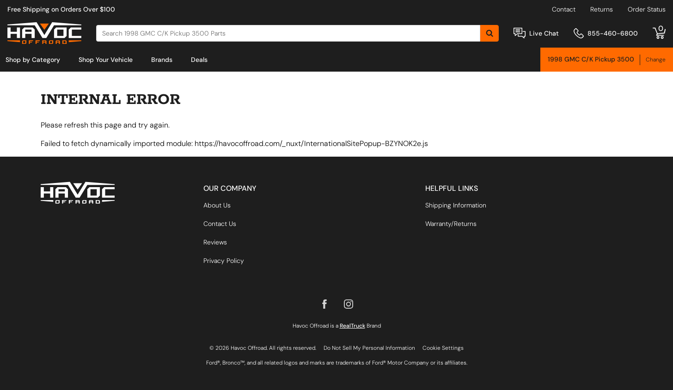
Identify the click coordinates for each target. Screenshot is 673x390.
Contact (563, 9)
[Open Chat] (520, 33)
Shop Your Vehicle (106, 59)
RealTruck (352, 325)
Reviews (215, 242)
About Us (217, 205)
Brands (161, 59)
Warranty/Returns (451, 223)
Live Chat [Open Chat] (544, 33)
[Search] (288, 33)
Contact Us (219, 223)
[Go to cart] (659, 33)
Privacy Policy (223, 260)
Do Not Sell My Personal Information (369, 348)
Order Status (647, 9)
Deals (199, 59)
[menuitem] (33, 60)
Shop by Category (33, 59)
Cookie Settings (443, 348)
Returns (601, 9)
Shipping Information (455, 205)
